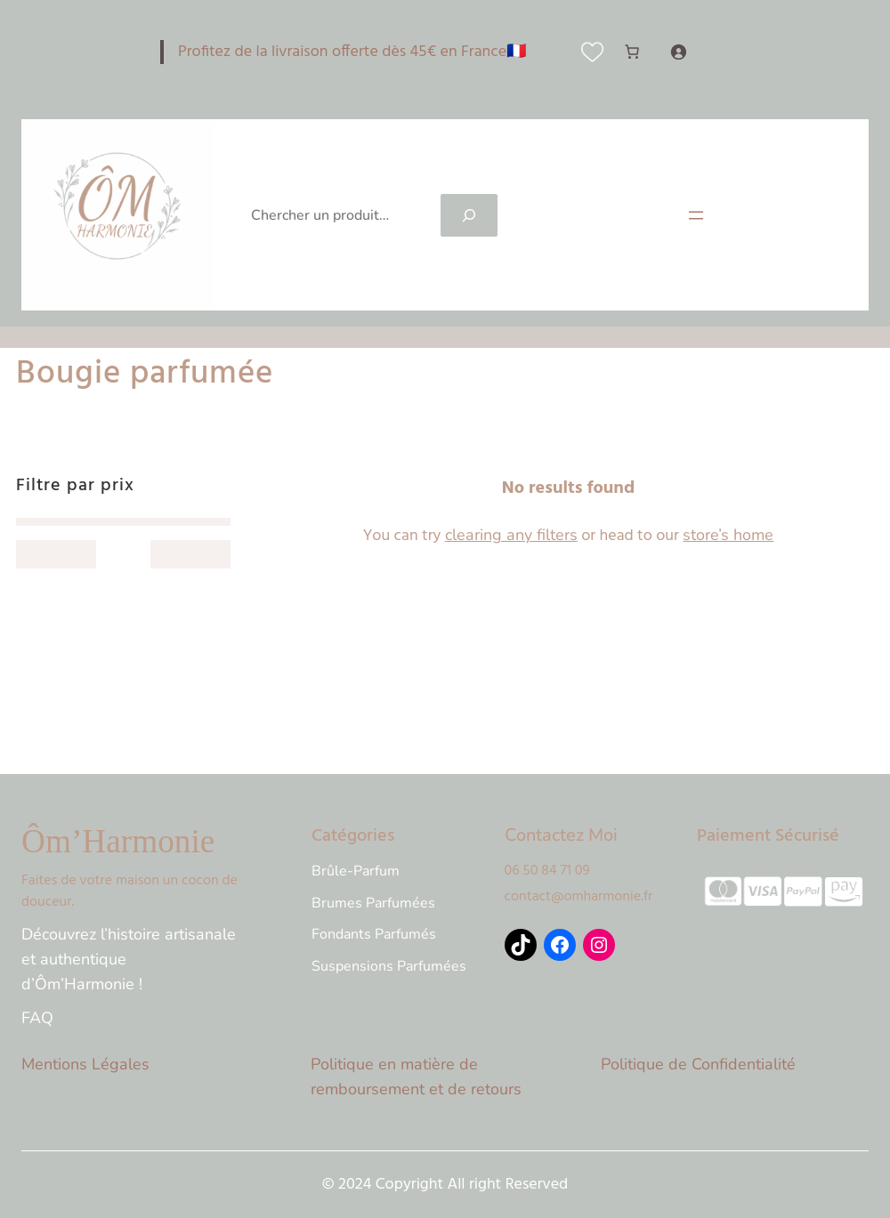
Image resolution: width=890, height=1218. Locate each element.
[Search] (469, 215)
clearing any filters (511, 534)
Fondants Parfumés (374, 934)
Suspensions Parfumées (389, 966)
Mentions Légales (85, 1064)
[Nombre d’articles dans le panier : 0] (632, 51)
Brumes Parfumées (373, 903)
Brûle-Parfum (356, 871)
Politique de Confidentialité (698, 1064)
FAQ (37, 1017)
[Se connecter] (678, 51)
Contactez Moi (561, 835)
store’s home (728, 534)
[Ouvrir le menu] (696, 215)
